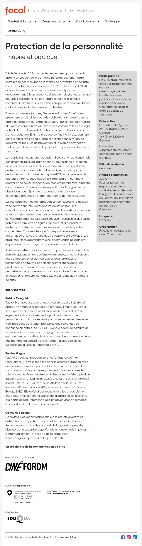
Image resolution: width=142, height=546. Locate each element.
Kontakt (76, 537)
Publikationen (87, 21)
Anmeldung (16, 31)
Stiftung (112, 21)
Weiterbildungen (22, 21)
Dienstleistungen (56, 21)
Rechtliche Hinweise (57, 537)
